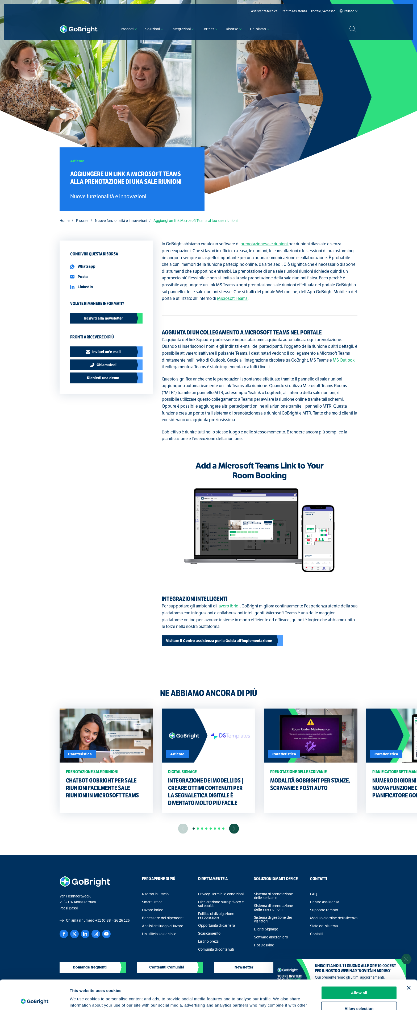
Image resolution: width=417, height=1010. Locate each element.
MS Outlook (344, 360)
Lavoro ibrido (152, 910)
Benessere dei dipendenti (163, 918)
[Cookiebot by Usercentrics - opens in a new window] (34, 1000)
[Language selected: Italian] (349, 11)
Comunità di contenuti (216, 949)
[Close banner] (409, 958)
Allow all (359, 963)
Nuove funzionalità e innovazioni (121, 220)
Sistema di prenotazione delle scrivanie (273, 896)
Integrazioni (183, 29)
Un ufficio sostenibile (159, 934)
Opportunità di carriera (216, 925)
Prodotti (129, 29)
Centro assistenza (324, 902)
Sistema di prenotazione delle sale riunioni (273, 907)
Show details (279, 999)
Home (65, 220)
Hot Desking (264, 945)
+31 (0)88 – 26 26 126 (112, 920)
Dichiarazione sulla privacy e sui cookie (221, 904)
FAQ (313, 894)
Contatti (316, 934)
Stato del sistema (324, 926)
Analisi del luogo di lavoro (162, 926)
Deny (359, 994)
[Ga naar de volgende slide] (234, 829)
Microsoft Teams (232, 298)
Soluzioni (154, 29)
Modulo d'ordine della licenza (333, 918)
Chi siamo (259, 29)
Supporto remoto (324, 910)
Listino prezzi (208, 941)
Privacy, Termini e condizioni (221, 894)
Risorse (233, 29)
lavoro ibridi (229, 606)
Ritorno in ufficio (155, 894)
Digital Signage (266, 929)
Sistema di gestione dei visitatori (273, 919)
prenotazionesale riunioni (264, 244)
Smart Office (152, 902)
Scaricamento (209, 933)
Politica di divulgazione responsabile (216, 915)
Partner (209, 29)
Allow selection (358, 979)
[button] (194, 828)
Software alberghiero (271, 937)
